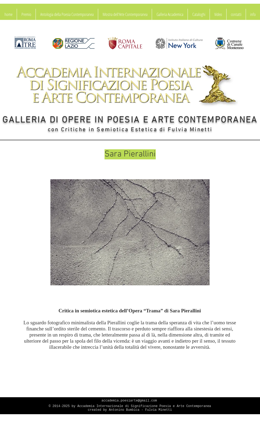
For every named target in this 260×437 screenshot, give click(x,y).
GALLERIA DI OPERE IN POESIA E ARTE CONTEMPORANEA (129, 120)
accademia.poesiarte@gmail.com (129, 401)
